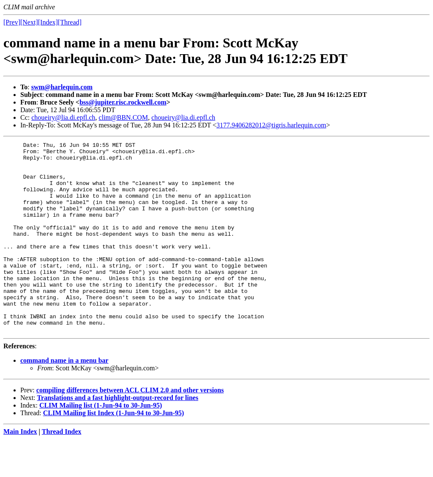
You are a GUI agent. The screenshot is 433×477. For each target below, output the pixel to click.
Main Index (20, 469)
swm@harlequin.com (62, 87)
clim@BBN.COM (123, 117)
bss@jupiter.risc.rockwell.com (123, 102)
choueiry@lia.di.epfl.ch (63, 117)
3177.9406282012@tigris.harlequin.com (271, 125)
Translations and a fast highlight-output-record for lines (117, 435)
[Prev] (11, 22)
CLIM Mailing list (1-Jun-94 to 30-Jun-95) (100, 443)
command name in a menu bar (64, 398)
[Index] (48, 22)
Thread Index (62, 469)
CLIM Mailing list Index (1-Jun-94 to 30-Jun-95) (113, 451)
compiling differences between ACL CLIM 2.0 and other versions (130, 428)
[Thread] (70, 22)
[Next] (29, 22)
